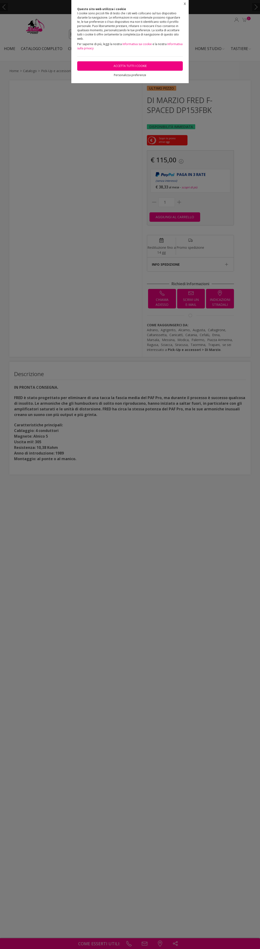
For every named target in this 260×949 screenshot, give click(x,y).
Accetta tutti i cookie (130, 66)
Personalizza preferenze (130, 75)
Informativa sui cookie (137, 44)
